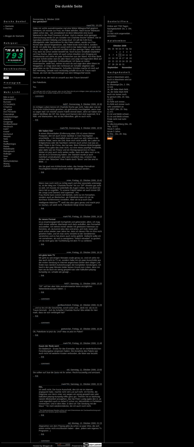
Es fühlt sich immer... (116, 102)
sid (68, 370)
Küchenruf (8, 134)
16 (120, 58)
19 (130, 58)
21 (113, 61)
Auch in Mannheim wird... (118, 77)
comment (39, 96)
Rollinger (7, 154)
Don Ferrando (9, 112)
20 (109, 61)
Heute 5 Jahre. (114, 129)
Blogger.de (48, 446)
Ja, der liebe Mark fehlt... (118, 89)
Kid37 (6, 129)
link (36, 120)
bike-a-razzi (8, 97)
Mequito (7, 136)
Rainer (6, 146)
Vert (5, 159)
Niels (5, 139)
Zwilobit (6, 166)
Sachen (45, 205)
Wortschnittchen (10, 161)
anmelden (111, 36)
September (113, 67)
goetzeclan (66, 329)
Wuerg (6, 163)
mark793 (90, 25)
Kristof (6, 131)
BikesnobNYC (9, 99)
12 (130, 55)
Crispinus (7, 107)
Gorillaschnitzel (10, 124)
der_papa (7, 109)
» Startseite (8, 26)
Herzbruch (8, 126)
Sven (5, 156)
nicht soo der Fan (95, 91)
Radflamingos (9, 144)
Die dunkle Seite (68, 6)
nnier (69, 180)
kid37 (65, 104)
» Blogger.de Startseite (13, 36)
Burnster (7, 102)
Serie (56, 372)
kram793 (7, 87)
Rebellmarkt (8, 149)
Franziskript (8, 114)
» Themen (8, 28)
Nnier (5, 141)
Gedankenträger (10, 117)
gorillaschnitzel (64, 305)
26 (130, 61)
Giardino (7, 119)
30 (120, 64)
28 (113, 64)
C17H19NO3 (9, 104)
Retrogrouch (9, 151)
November (127, 67)
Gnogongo (8, 122)
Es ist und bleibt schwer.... (119, 114)
